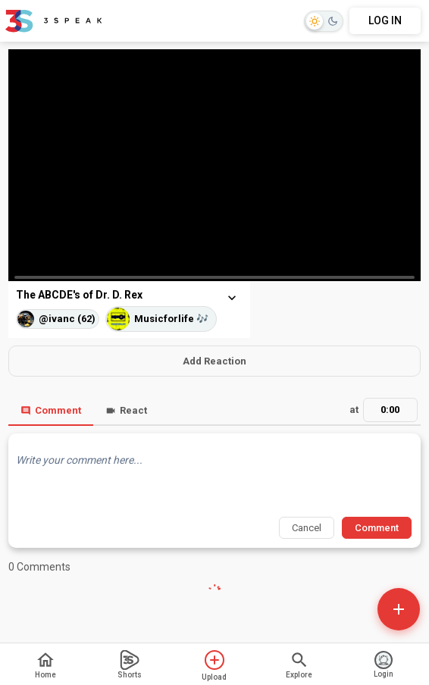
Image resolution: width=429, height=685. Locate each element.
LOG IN (385, 20)
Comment (50, 410)
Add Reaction (214, 361)
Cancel (306, 527)
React (126, 410)
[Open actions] (398, 609)
